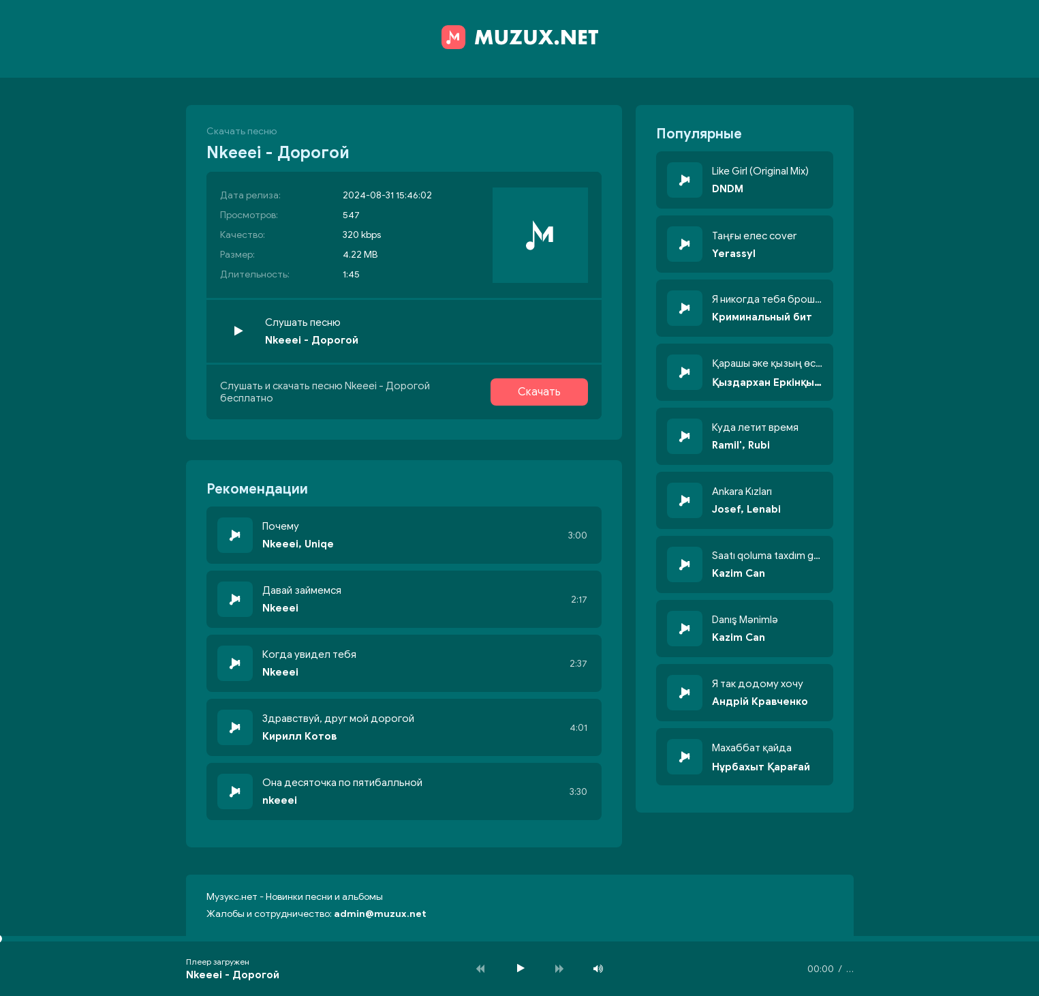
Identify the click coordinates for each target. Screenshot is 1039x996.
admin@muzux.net (380, 914)
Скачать (539, 392)
